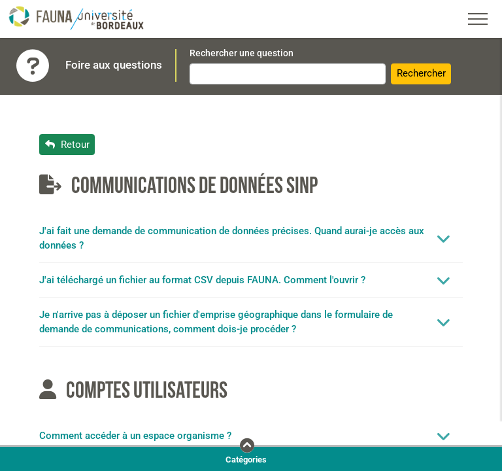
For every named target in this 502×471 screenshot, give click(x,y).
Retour (67, 144)
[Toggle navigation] (478, 19)
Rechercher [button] (421, 73)
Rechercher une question (241, 53)
